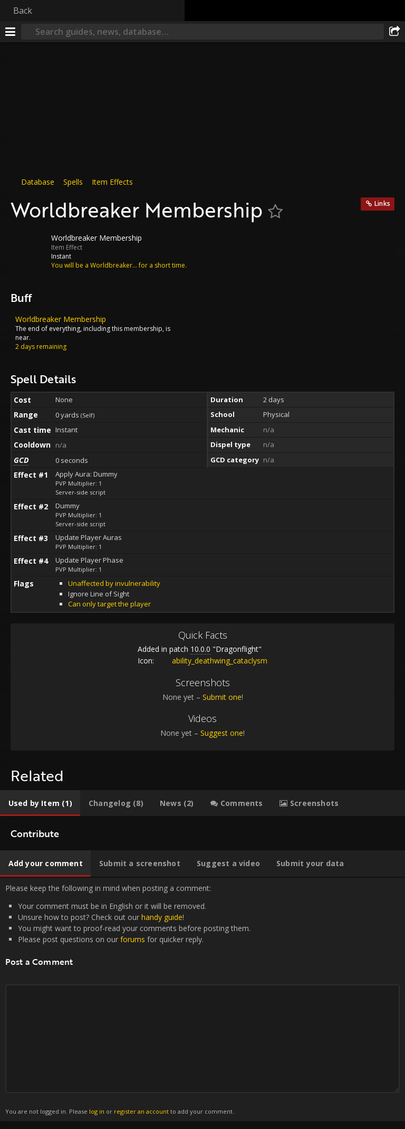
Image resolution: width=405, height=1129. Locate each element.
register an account (141, 1111)
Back (22, 10)
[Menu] (10, 31)
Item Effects (112, 182)
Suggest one (221, 733)
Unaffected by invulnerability (114, 583)
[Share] (394, 31)
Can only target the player (109, 604)
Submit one (222, 697)
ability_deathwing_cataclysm (211, 661)
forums (132, 939)
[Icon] (28, 246)
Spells (73, 182)
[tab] (40, 803)
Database (37, 182)
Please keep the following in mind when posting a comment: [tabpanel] (202, 999)
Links (382, 203)
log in (96, 1111)
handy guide (161, 917)
